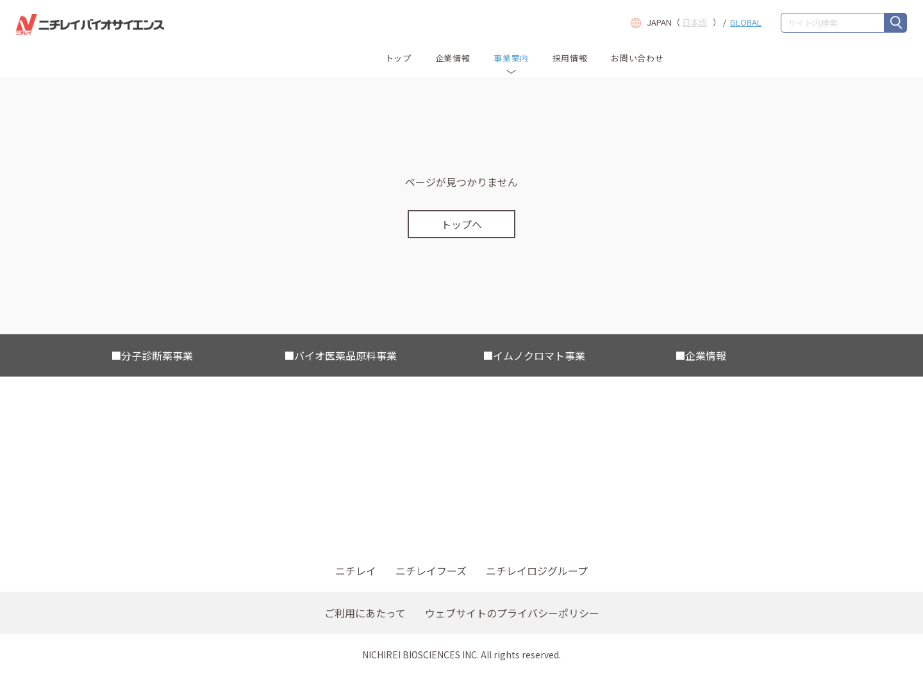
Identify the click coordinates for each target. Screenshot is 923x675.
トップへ (461, 224)
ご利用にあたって (365, 613)
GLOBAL (745, 22)
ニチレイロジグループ (537, 570)
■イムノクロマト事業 (534, 355)
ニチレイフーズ (431, 570)
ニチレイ (355, 570)
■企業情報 (700, 355)
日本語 (694, 22)
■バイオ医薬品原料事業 (340, 355)
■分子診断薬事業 (152, 355)
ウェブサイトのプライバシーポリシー (512, 613)
